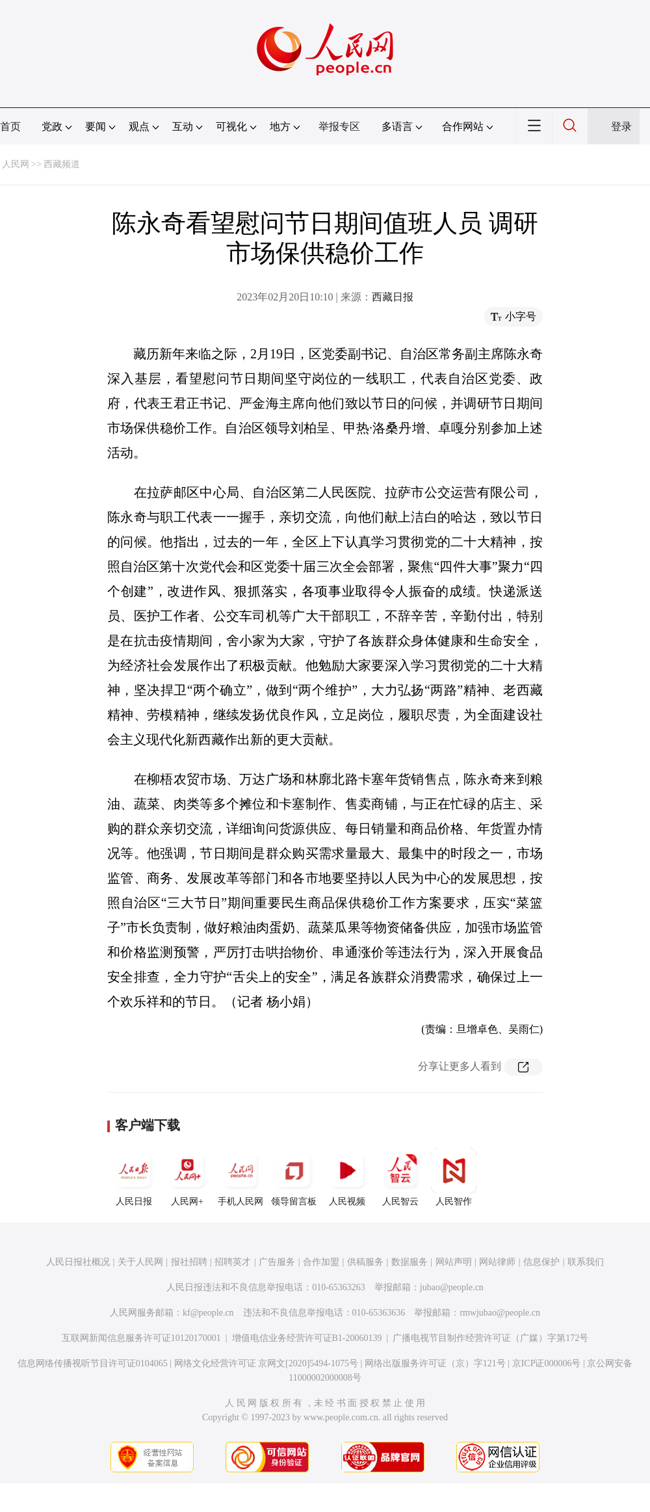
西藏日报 (392, 296)
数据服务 (409, 1262)
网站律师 (497, 1262)
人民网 (15, 164)
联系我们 (585, 1262)
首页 (10, 126)
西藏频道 (62, 164)
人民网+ (187, 1177)
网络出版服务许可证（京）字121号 (435, 1363)
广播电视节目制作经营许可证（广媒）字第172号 (490, 1338)
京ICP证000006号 (546, 1363)
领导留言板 (294, 1177)
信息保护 (541, 1262)
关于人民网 (140, 1262)
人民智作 (453, 1177)
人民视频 (347, 1177)
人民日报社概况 (78, 1262)
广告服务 (277, 1262)
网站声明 (454, 1262)
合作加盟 (321, 1262)
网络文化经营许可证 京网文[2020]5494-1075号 (266, 1363)
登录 (621, 126)
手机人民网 (240, 1177)
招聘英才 (232, 1262)
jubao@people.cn (452, 1287)
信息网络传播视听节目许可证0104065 (93, 1363)
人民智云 (400, 1177)
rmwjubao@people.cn (500, 1313)
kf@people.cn (208, 1313)
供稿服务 (365, 1262)
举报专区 (339, 126)
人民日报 (134, 1177)
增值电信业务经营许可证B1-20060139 (307, 1338)
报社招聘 (189, 1262)
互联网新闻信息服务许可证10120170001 (141, 1338)
